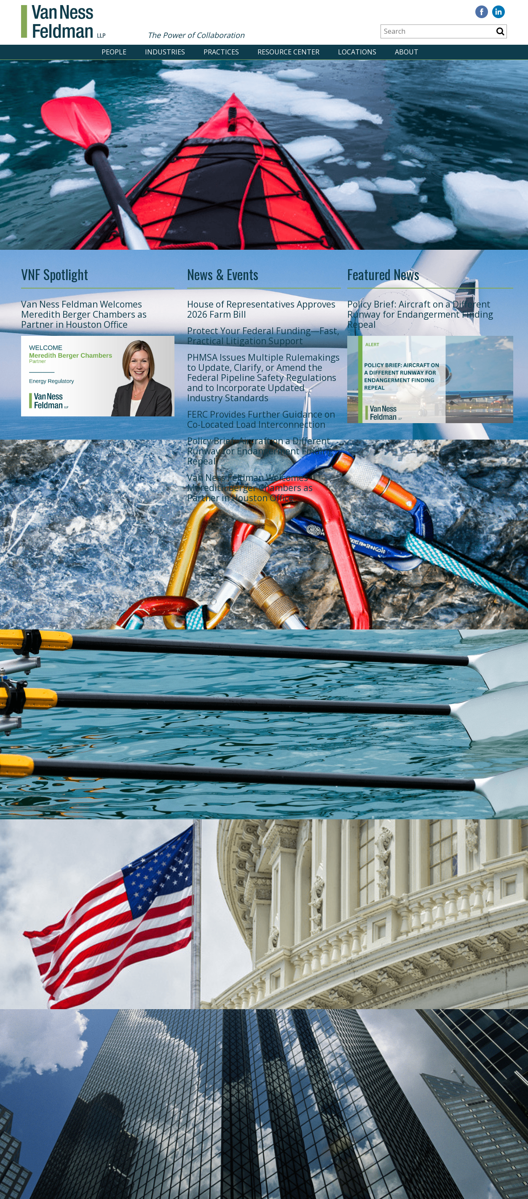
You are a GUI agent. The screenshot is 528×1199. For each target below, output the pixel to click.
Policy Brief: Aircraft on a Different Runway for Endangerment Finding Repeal (260, 451)
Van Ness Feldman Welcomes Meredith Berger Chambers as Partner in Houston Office (84, 314)
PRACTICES (221, 52)
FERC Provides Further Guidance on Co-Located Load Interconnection (261, 419)
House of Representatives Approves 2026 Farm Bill (261, 309)
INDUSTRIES (165, 52)
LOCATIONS (357, 52)
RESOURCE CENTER (288, 52)
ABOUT (406, 52)
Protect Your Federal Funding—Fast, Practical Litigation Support (263, 336)
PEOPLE (114, 52)
